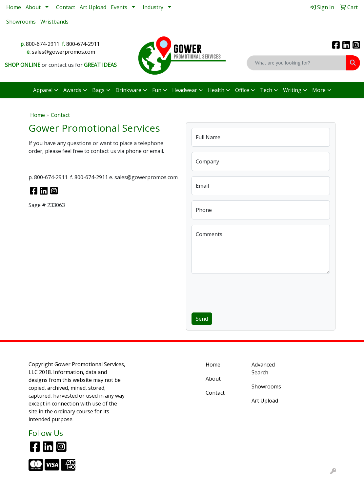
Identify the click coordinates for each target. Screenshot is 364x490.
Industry (153, 7)
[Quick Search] (296, 62)
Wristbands (54, 21)
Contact (65, 7)
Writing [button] (292, 90)
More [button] (319, 90)
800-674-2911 (42, 43)
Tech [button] (266, 90)
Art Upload (93, 7)
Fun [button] (156, 90)
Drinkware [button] (128, 90)
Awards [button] (72, 90)
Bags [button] (98, 90)
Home (13, 7)
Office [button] (242, 90)
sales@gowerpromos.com (63, 51)
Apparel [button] (42, 90)
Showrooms (21, 21)
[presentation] (241, 292)
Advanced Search (263, 368)
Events (119, 7)
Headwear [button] (184, 90)
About (33, 7)
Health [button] (216, 90)
